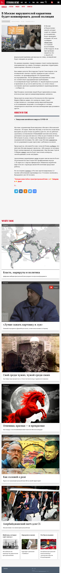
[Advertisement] (30, 208)
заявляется (53, 140)
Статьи (11, 7)
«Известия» (48, 42)
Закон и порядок (15, 21)
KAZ (22, 2)
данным (28, 171)
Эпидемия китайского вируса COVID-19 (32, 119)
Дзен (19, 181)
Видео (17, 7)
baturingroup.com (42, 571)
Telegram (55, 179)
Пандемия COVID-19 (29, 21)
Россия (22, 21)
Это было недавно (47, 535)
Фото (23, 7)
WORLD (43, 2)
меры (36, 158)
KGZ (26, 2)
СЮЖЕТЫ (29, 7)
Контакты (6, 568)
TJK (30, 2)
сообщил (53, 146)
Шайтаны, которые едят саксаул (10, 536)
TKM (34, 2)
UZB (38, 2)
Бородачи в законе (28, 535)
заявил (23, 152)
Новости (4, 7)
